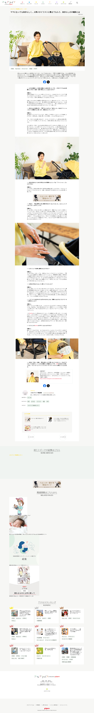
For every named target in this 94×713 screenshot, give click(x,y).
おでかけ (18, 68)
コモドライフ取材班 (67, 639)
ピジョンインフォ (63, 705)
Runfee (31, 313)
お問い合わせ (45, 705)
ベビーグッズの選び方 (51, 640)
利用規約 (38, 705)
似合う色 (40, 658)
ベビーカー (25, 68)
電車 (68, 657)
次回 (57, 364)
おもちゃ (19, 618)
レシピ (39, 618)
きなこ (14, 620)
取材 (31, 68)
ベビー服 (24, 656)
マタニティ (71, 636)
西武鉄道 (74, 657)
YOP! (36, 68)
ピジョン (65, 636)
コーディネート (46, 656)
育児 (13, 68)
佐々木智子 (21, 658)
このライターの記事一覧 (49, 392)
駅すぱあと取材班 (67, 662)
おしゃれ (29, 397)
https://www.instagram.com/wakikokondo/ (51, 378)
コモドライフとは (30, 705)
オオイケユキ (77, 618)
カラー (39, 656)
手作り (25, 618)
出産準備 (40, 637)
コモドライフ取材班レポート (33, 405)
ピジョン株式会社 (54, 705)
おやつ (44, 618)
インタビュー (41, 640)
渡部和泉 (40, 620)
